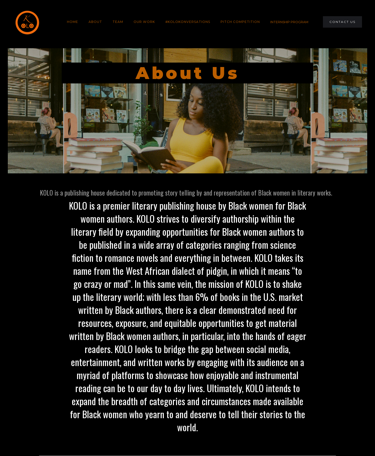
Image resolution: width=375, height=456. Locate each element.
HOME (72, 22)
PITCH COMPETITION (240, 22)
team (118, 22)
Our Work (144, 22)
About (95, 22)
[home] (27, 22)
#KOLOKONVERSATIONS (187, 22)
